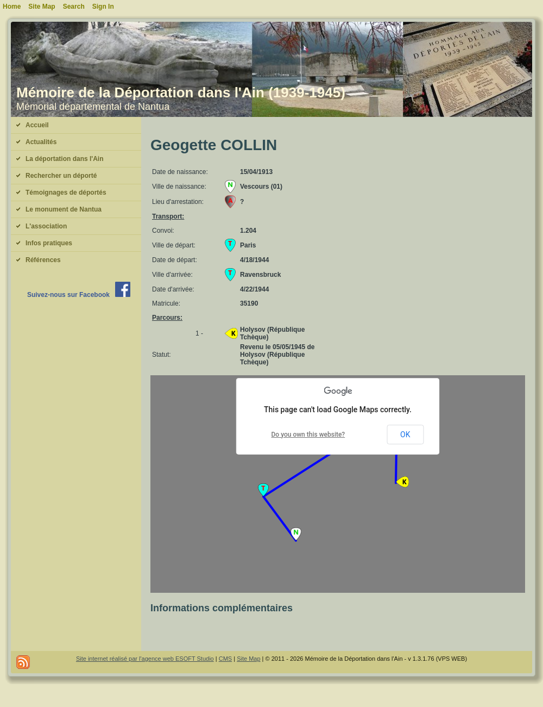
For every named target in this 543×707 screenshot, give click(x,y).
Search (74, 6)
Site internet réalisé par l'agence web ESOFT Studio (145, 658)
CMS (225, 658)
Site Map (248, 658)
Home (12, 6)
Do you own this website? (308, 434)
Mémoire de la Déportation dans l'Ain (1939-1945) (180, 92)
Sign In (103, 6)
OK (405, 434)
